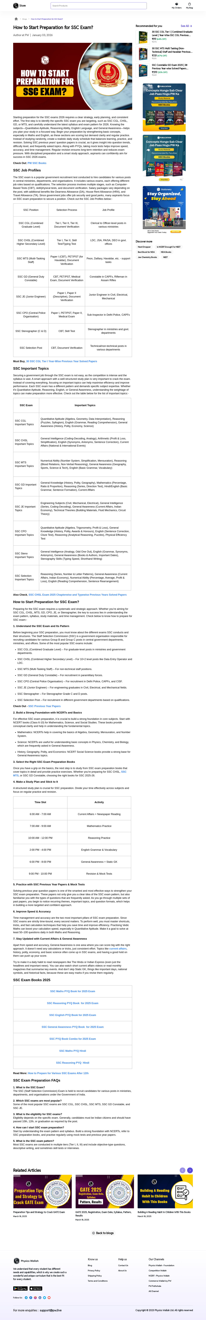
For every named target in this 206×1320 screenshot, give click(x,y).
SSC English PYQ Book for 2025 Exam (72, 1015)
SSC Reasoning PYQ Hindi (72, 1062)
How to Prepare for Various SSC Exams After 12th (58, 1073)
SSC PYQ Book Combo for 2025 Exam (72, 1038)
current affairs (118, 948)
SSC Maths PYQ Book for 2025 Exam (72, 991)
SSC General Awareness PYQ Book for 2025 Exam (73, 1027)
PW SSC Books (37, 163)
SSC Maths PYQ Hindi (72, 1050)
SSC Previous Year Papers (44, 706)
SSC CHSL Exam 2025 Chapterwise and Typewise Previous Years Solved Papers (78, 594)
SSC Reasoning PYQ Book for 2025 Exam (72, 1003)
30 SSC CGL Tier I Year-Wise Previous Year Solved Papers (61, 361)
